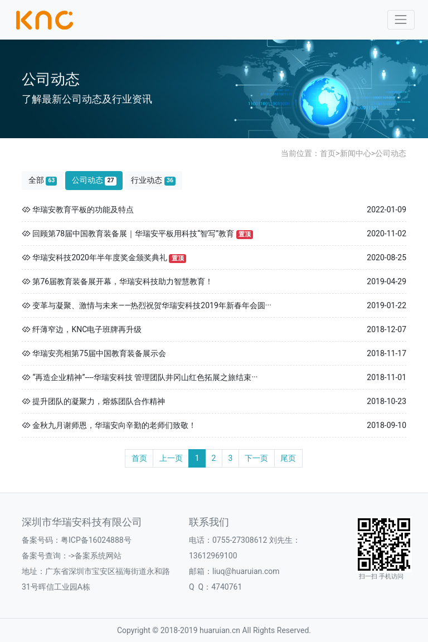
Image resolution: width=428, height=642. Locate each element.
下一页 (256, 458)
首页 (327, 153)
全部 (42, 180)
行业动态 (153, 180)
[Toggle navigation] (401, 20)
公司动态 (390, 153)
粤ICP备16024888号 (96, 540)
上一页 (171, 458)
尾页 (288, 458)
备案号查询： (45, 555)
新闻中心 (355, 153)
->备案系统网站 (95, 555)
